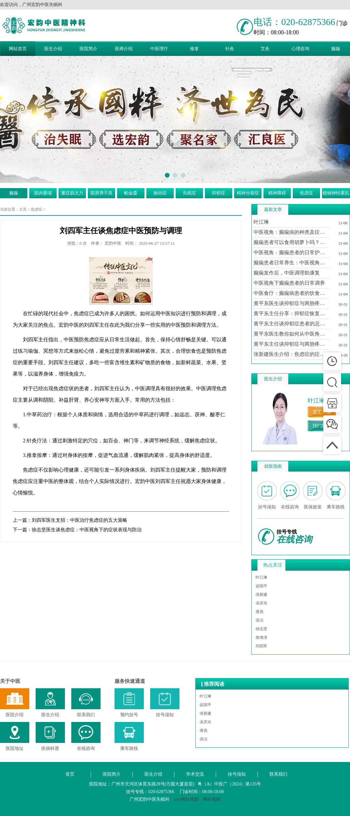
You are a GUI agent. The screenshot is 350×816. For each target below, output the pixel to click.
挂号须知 (237, 774)
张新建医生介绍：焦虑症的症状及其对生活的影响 (291, 354)
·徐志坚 (261, 629)
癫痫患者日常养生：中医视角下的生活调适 (291, 262)
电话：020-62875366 (294, 22)
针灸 (229, 48)
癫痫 (13, 193)
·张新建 (261, 594)
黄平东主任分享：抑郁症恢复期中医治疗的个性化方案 (291, 313)
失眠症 (189, 193)
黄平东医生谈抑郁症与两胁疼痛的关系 (291, 303)
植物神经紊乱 (336, 193)
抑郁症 (218, 193)
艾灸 (265, 48)
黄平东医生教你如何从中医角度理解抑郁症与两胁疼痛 (291, 334)
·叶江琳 (261, 577)
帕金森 (130, 193)
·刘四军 (261, 646)
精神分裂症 (248, 193)
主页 (23, 209)
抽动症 (160, 193)
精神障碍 (277, 193)
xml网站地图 (186, 799)
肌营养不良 (101, 193)
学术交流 (195, 774)
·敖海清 (261, 637)
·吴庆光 (261, 603)
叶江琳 (261, 222)
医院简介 (88, 48)
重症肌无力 (72, 193)
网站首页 (18, 48)
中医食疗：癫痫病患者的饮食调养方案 (291, 293)
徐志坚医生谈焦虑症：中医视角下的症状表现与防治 (87, 529)
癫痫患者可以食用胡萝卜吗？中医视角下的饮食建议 (291, 242)
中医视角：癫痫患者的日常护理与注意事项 (291, 252)
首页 (70, 774)
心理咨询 (300, 48)
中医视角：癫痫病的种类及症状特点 (291, 232)
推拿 (194, 48)
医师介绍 (124, 48)
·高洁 (259, 620)
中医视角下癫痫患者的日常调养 (289, 283)
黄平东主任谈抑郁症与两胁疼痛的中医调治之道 (291, 344)
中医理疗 (159, 48)
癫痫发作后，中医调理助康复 (287, 272)
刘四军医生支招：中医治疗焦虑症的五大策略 (79, 520)
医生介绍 (53, 48)
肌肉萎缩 (43, 193)
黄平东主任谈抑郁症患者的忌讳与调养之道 (291, 323)
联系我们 (278, 774)
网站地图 (211, 799)
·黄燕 (259, 611)
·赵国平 (261, 586)
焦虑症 (306, 193)
